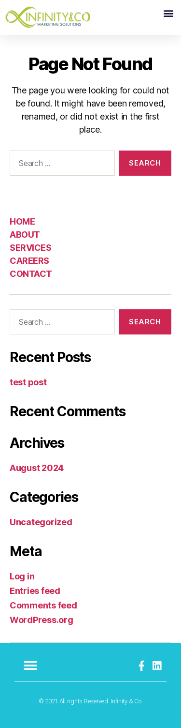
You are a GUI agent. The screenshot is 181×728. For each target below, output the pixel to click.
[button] (168, 13)
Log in (22, 576)
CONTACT (31, 274)
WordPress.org (41, 620)
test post (28, 382)
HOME (22, 221)
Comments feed (43, 605)
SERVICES (30, 248)
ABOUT (25, 234)
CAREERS (29, 261)
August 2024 (37, 468)
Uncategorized (41, 522)
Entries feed (35, 591)
